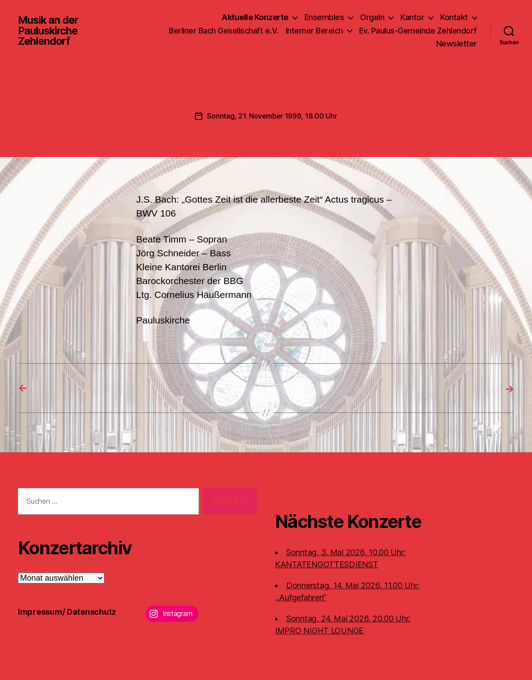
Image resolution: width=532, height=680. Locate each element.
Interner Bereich (314, 30)
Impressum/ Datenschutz (67, 611)
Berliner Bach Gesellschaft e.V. (224, 30)
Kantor (412, 17)
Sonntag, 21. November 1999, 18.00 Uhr (271, 115)
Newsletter (456, 43)
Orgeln (372, 17)
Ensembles (324, 17)
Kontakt (454, 17)
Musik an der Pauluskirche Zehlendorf (49, 30)
